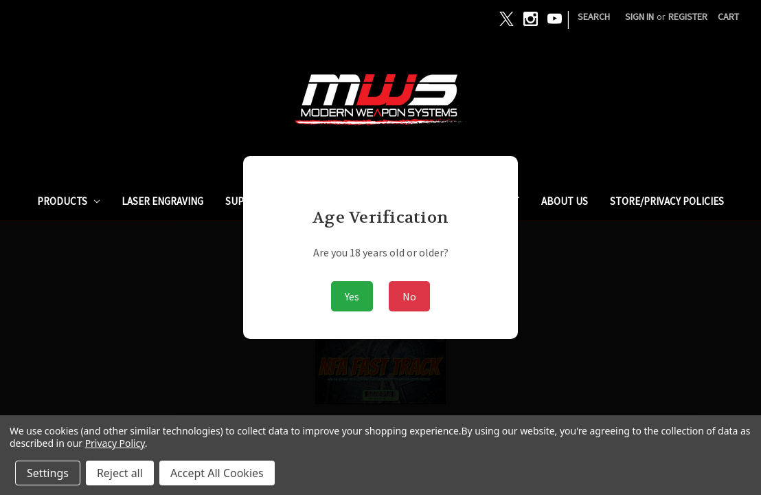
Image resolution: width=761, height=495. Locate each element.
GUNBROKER (424, 201)
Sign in (639, 16)
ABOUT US (564, 201)
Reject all (120, 473)
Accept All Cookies (217, 473)
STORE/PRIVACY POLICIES (667, 201)
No (409, 296)
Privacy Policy (115, 443)
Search (594, 16)
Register (687, 16)
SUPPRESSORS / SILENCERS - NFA (299, 201)
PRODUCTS (68, 201)
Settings (48, 473)
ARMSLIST (497, 201)
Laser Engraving (162, 201)
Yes (352, 296)
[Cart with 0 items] (728, 17)
